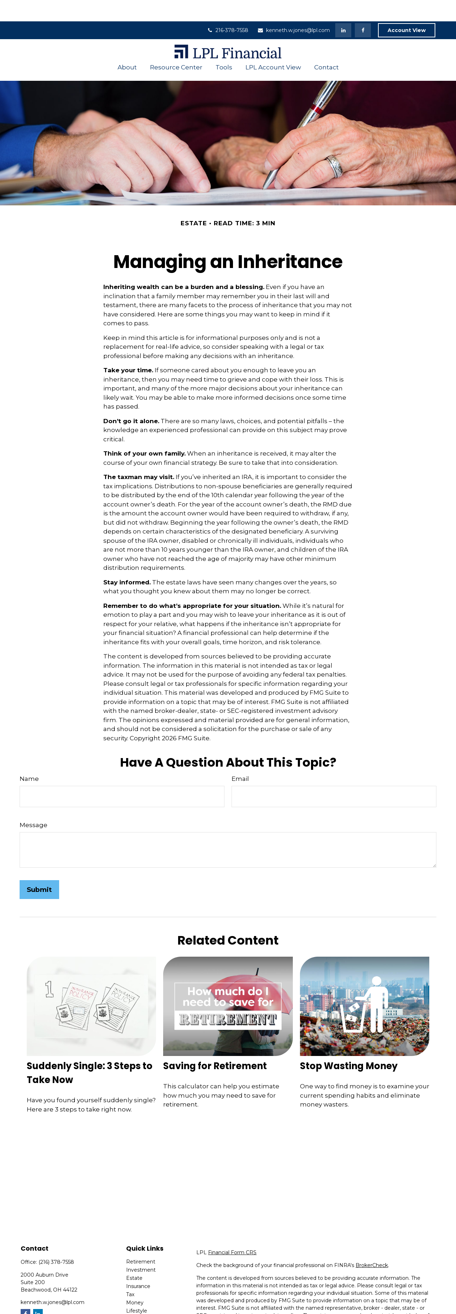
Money (135, 1281)
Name (29, 757)
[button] (127, 46)
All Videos (138, 1306)
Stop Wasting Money (349, 1044)
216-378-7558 (227, 9)
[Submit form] (39, 868)
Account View (407, 9)
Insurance (138, 1265)
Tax (130, 1273)
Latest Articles (144, 1297)
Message (33, 803)
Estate (134, 1256)
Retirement (140, 1240)
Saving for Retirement (215, 1044)
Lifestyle (136, 1289)
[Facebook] (363, 9)
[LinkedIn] (343, 9)
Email (240, 757)
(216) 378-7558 (56, 1240)
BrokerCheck (372, 1244)
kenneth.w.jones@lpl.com (293, 9)
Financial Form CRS (232, 1231)
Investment (141, 1248)
